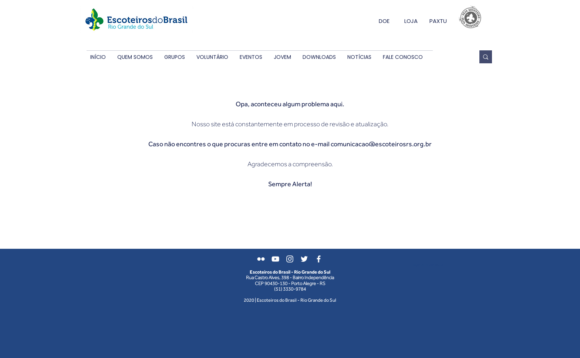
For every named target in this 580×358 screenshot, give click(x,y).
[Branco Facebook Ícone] (318, 259)
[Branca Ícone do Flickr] (261, 259)
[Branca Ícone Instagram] (289, 259)
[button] (134, 57)
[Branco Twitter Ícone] (304, 259)
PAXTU (438, 21)
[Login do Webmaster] (427, 264)
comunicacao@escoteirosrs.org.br (381, 144)
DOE (384, 21)
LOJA (411, 21)
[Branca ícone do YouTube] (275, 259)
